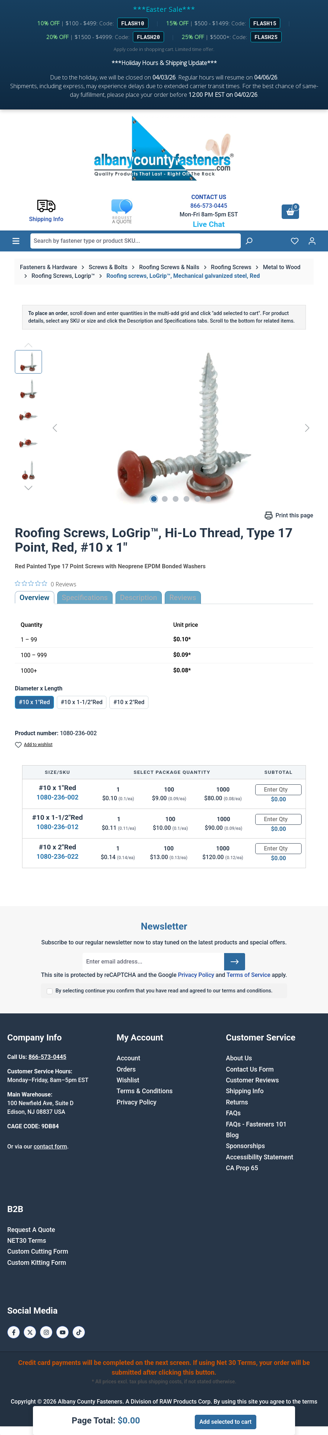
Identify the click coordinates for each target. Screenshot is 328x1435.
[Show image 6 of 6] (208, 499)
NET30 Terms (26, 1240)
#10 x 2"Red (128, 702)
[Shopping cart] (290, 211)
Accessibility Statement (259, 1157)
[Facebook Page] (13, 1332)
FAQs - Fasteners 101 (256, 1124)
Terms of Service (248, 974)
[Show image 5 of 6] (197, 499)
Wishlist (128, 1080)
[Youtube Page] (62, 1332)
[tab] (138, 597)
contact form (50, 1146)
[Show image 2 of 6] (165, 499)
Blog (232, 1135)
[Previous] (54, 427)
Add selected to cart (225, 1421)
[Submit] (234, 962)
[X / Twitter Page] (30, 1332)
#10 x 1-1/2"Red (82, 702)
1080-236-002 (58, 797)
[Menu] (16, 241)
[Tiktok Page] (78, 1332)
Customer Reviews (252, 1080)
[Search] (248, 241)
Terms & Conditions (145, 1091)
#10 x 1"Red (34, 702)
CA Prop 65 (242, 1168)
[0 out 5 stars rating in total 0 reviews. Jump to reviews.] (45, 583)
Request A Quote (31, 1229)
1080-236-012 (58, 827)
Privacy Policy (196, 974)
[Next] (307, 427)
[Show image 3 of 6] (175, 499)
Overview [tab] (35, 597)
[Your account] (312, 241)
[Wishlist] (294, 241)
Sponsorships (245, 1146)
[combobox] (135, 241)
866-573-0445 (208, 205)
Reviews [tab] (182, 597)
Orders (126, 1069)
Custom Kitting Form (36, 1262)
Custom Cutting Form (37, 1251)
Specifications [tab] (85, 597)
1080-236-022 (58, 856)
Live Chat (209, 224)
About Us (239, 1058)
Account (128, 1058)
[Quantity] (278, 789)
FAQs (233, 1113)
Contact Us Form (250, 1069)
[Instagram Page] (46, 1332)
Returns (237, 1102)
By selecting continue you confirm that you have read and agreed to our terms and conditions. (164, 991)
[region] (164, 427)
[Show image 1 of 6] (154, 499)
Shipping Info (245, 1091)
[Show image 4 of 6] (186, 499)
